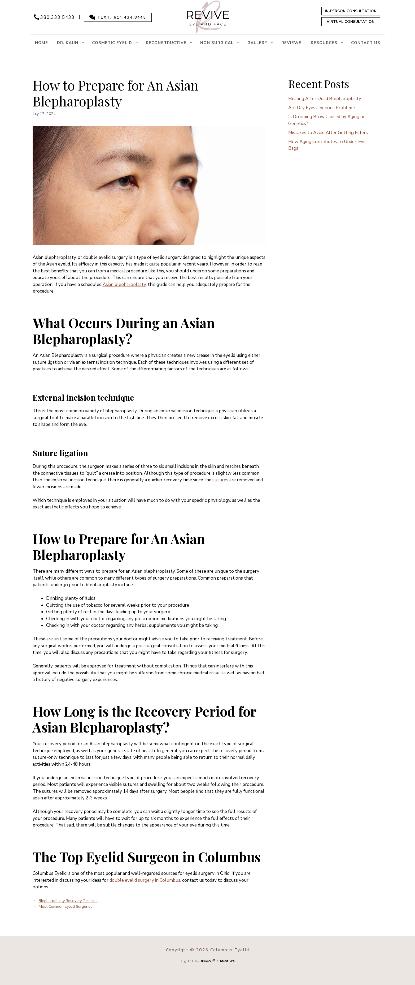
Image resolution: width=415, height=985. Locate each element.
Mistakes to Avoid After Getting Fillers (328, 133)
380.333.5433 (57, 17)
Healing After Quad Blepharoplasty (324, 99)
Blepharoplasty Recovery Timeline (68, 900)
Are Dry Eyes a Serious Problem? (322, 108)
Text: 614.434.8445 (121, 17)
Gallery (262, 43)
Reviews (291, 42)
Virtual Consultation (350, 21)
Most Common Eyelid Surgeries (65, 906)
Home (41, 42)
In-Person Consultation (351, 11)
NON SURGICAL (221, 43)
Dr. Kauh (72, 43)
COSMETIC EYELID (116, 43)
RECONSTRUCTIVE (171, 43)
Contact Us (365, 42)
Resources (329, 43)
